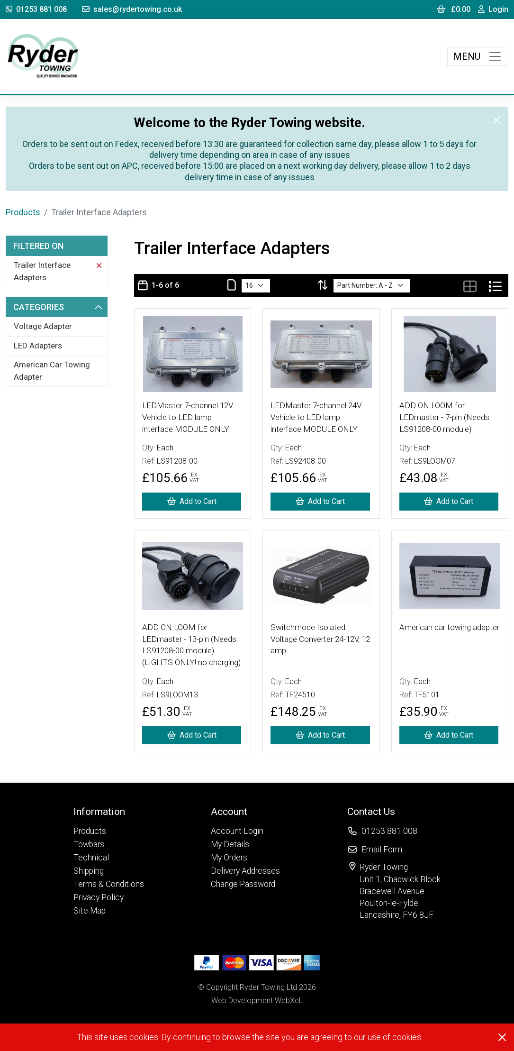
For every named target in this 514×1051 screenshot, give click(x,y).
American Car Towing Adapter (52, 371)
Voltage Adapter (43, 326)
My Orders (229, 857)
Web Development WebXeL (257, 1000)
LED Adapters (38, 345)
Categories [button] (57, 307)
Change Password (243, 884)
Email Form (381, 849)
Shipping (88, 871)
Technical (91, 857)
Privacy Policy (98, 897)
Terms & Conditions (108, 884)
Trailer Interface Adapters (57, 271)
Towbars (88, 844)
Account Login (237, 831)
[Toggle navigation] (477, 56)
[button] (108, 811)
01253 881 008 (36, 9)
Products (23, 212)
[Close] (496, 120)
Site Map (89, 910)
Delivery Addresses (245, 871)
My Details (230, 844)
